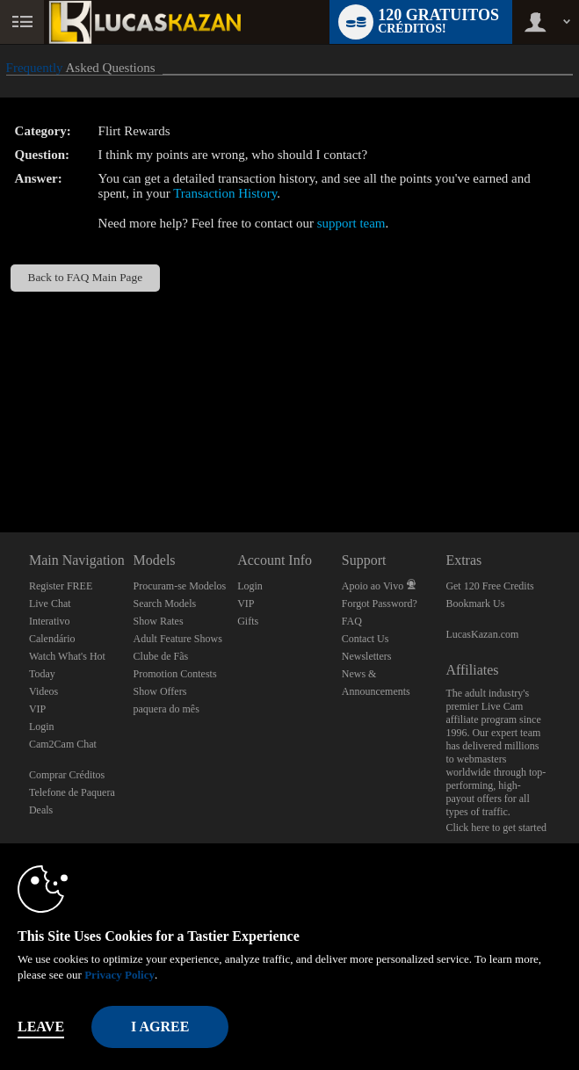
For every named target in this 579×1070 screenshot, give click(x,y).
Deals (41, 810)
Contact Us (365, 639)
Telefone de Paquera (72, 792)
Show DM (0, 466)
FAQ (352, 621)
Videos (43, 691)
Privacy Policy (119, 974)
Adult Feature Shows (178, 639)
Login (41, 726)
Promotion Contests (175, 674)
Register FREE (60, 586)
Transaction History (225, 193)
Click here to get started (495, 827)
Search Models (165, 603)
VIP (37, 709)
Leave (41, 1026)
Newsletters (367, 656)
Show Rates (159, 621)
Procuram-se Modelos (180, 586)
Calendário (52, 639)
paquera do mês (166, 709)
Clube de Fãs (161, 656)
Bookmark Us (474, 603)
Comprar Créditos (67, 775)
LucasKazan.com (481, 634)
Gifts (247, 621)
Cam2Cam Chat (63, 744)
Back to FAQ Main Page (85, 277)
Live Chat (50, 603)
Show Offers (160, 691)
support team (351, 223)
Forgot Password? (379, 603)
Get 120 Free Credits (489, 586)
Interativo (49, 621)
